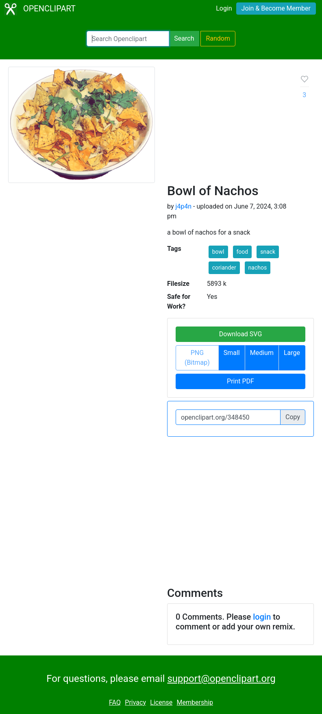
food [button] (242, 251)
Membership (195, 702)
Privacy (135, 702)
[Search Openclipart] (128, 38)
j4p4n (183, 206)
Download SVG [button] (240, 334)
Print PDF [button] (240, 381)
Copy (292, 417)
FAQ (115, 702)
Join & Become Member (276, 8)
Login (224, 8)
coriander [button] (224, 267)
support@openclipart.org (221, 678)
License (161, 702)
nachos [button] (257, 267)
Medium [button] (262, 353)
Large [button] (292, 353)
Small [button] (232, 353)
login (262, 617)
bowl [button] (218, 251)
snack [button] (267, 251)
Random (218, 38)
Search (184, 38)
